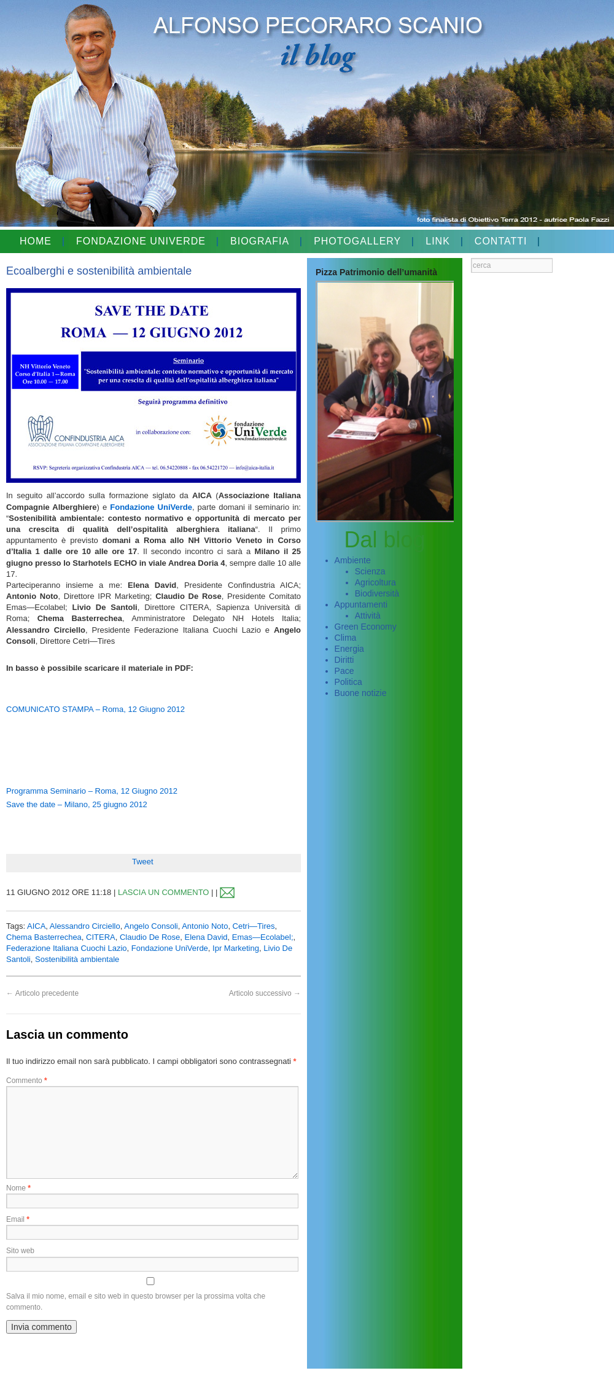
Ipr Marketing (235, 948)
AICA (36, 926)
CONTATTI (501, 241)
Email (17, 1219)
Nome (18, 1188)
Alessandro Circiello (85, 926)
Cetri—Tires (254, 926)
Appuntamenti (361, 604)
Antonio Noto (205, 926)
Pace (344, 671)
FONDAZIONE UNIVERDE (141, 241)
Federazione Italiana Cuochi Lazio (66, 948)
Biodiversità (377, 593)
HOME (36, 241)
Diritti (344, 660)
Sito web (20, 1250)
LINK (438, 241)
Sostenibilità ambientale (77, 959)
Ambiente (353, 560)
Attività (368, 615)
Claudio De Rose (150, 937)
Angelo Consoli (150, 926)
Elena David (206, 937)
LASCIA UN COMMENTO (163, 892)
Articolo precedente (42, 993)
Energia (349, 649)
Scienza (370, 571)
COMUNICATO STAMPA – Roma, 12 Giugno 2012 (95, 709)
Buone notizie (361, 693)
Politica (348, 682)
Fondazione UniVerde (151, 507)
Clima (346, 638)
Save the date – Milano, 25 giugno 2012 (76, 804)
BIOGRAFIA (259, 241)
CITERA (100, 937)
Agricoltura (375, 582)
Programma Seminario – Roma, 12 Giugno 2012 (91, 791)
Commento (26, 1080)
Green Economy (366, 626)
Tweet (143, 861)
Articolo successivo (265, 993)
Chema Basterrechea (44, 937)
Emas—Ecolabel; (262, 937)
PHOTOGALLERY (357, 241)
